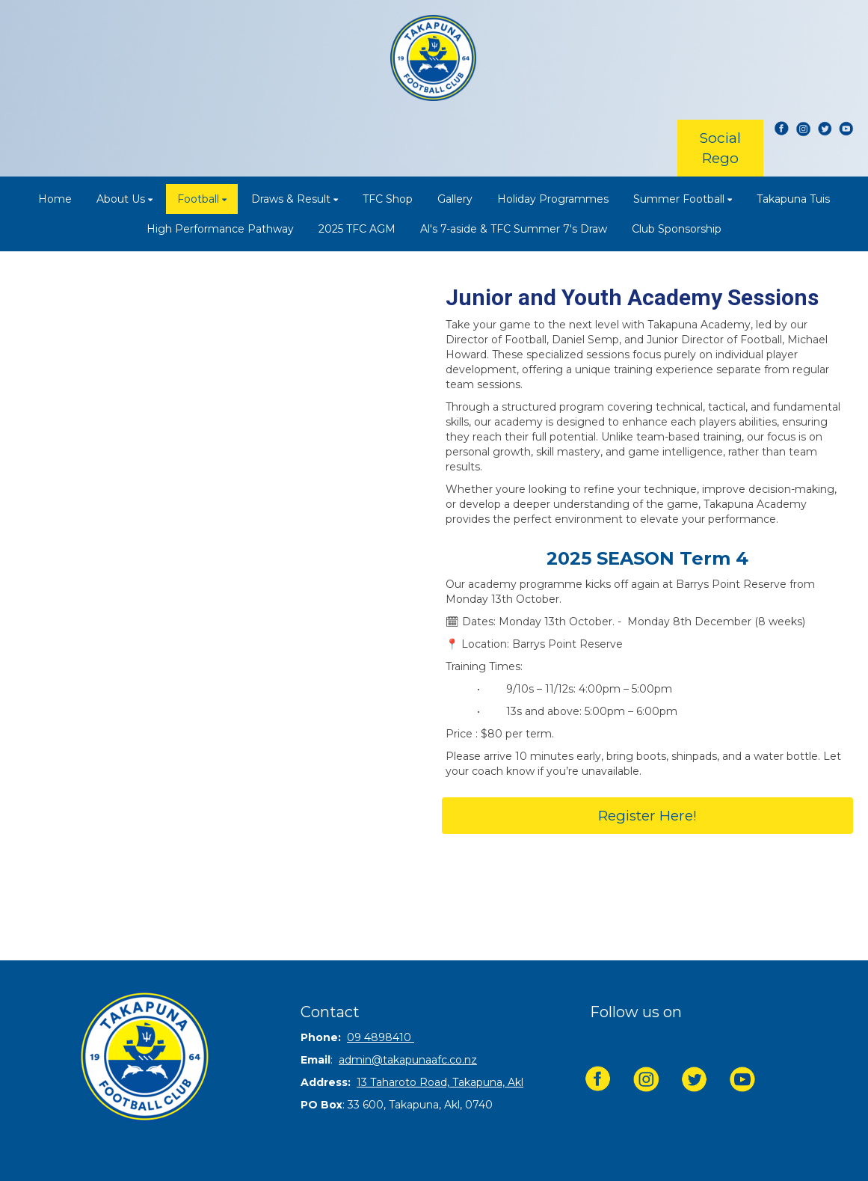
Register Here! (647, 815)
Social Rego (720, 148)
